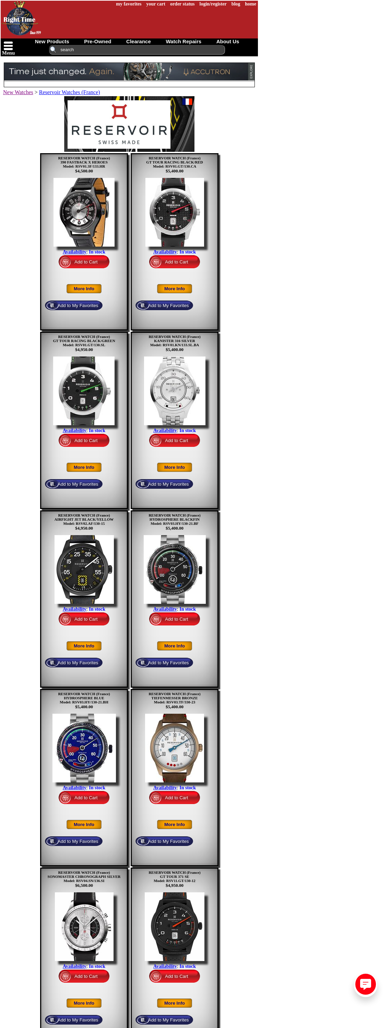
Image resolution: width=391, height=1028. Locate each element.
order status (182, 4)
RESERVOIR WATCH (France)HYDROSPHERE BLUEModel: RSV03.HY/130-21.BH (84, 698)
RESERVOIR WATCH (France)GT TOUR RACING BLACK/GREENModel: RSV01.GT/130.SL (84, 341)
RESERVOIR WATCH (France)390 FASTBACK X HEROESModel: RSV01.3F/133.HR (84, 162)
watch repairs (183, 41)
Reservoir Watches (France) (69, 92)
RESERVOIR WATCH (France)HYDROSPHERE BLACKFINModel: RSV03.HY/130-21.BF (174, 519)
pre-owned (97, 41)
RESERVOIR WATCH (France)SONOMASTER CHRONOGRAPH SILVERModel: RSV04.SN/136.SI (84, 876)
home (250, 4)
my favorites (128, 4)
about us (227, 41)
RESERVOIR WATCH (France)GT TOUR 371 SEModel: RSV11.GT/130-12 (174, 876)
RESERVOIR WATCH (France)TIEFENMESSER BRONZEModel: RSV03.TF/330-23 (174, 698)
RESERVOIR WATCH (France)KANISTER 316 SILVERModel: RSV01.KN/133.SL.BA (174, 341)
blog (236, 4)
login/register (213, 4)
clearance (138, 41)
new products (52, 41)
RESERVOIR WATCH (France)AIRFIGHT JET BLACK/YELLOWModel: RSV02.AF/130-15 (84, 519)
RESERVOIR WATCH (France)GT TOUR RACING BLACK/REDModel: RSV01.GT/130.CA (174, 162)
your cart (155, 4)
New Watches (18, 92)
